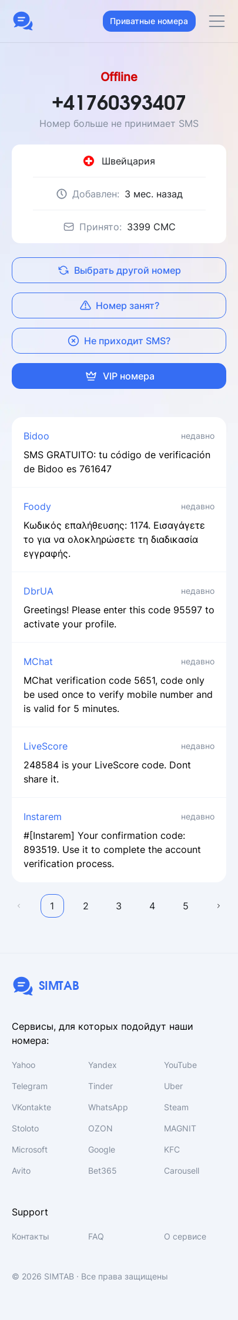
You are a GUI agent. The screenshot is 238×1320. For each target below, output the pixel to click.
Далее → (219, 906)
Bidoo (36, 436)
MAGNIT (180, 1128)
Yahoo (23, 1065)
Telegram (30, 1086)
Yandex (102, 1065)
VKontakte (31, 1107)
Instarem (43, 816)
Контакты (30, 1236)
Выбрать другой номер (119, 270)
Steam (176, 1107)
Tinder (100, 1086)
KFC (172, 1149)
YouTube (180, 1065)
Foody (37, 506)
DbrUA (38, 591)
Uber (173, 1086)
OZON (100, 1128)
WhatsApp (108, 1107)
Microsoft (30, 1149)
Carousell (181, 1170)
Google (101, 1149)
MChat (38, 661)
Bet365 (102, 1170)
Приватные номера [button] (149, 21)
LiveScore (46, 746)
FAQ (96, 1236)
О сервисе (185, 1236)
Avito (21, 1170)
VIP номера (119, 376)
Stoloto (25, 1128)
